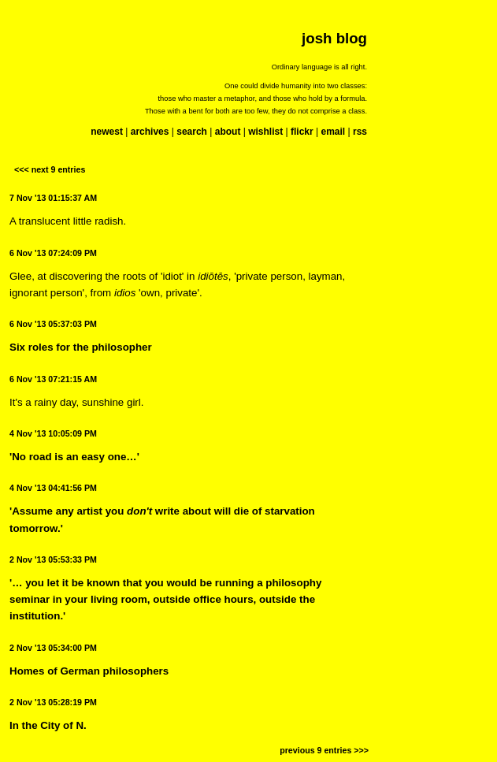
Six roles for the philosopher (80, 347)
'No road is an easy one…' (74, 457)
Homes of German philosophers (89, 671)
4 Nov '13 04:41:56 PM (53, 488)
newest (107, 131)
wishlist (265, 131)
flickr (302, 131)
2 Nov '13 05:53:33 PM (53, 559)
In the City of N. (48, 725)
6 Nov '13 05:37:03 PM (53, 324)
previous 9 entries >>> (324, 750)
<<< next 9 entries (49, 169)
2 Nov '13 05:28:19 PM (53, 702)
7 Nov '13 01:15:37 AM (53, 198)
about (228, 131)
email (333, 131)
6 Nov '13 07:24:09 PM (53, 253)
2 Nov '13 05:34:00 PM (53, 647)
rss (360, 131)
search (191, 131)
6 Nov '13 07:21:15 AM (53, 379)
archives (150, 131)
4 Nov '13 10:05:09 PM (53, 433)
